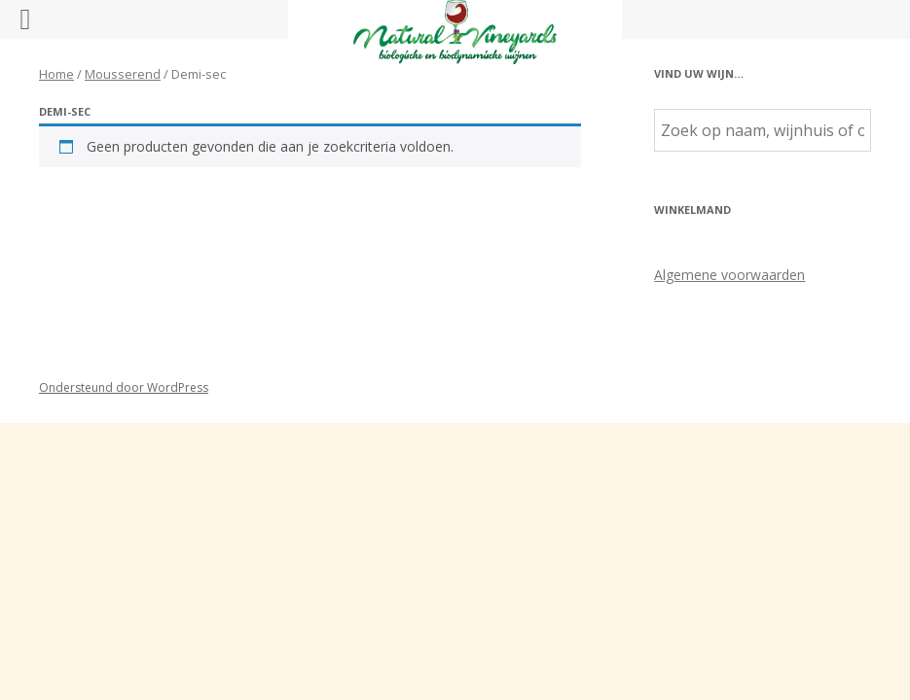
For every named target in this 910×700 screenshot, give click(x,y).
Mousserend (123, 74)
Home (56, 74)
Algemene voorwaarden (729, 274)
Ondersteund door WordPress (123, 387)
